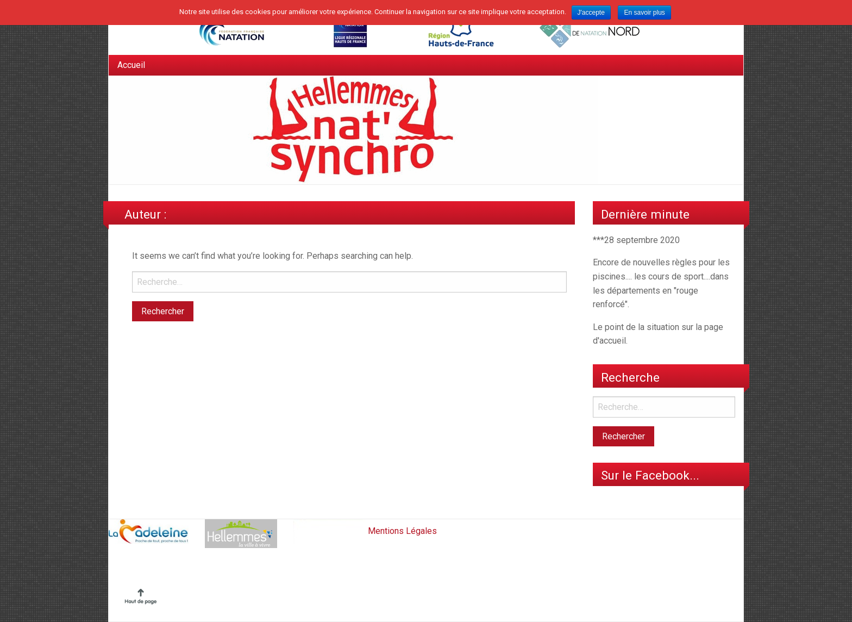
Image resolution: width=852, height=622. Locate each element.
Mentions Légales (402, 530)
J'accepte (591, 12)
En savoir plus (644, 12)
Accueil (131, 65)
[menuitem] (131, 65)
